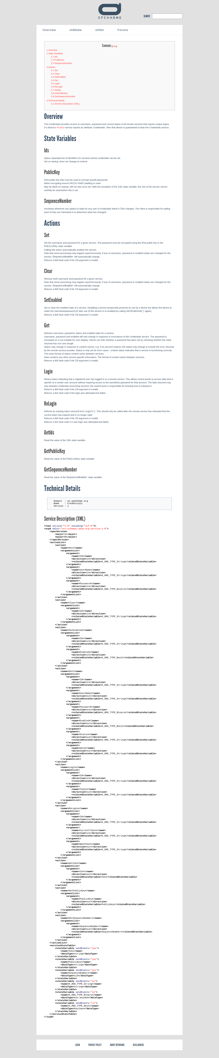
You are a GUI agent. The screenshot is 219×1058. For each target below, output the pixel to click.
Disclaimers (138, 1045)
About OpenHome (117, 1045)
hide (114, 46)
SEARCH (147, 16)
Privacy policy (95, 1045)
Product (61, 127)
